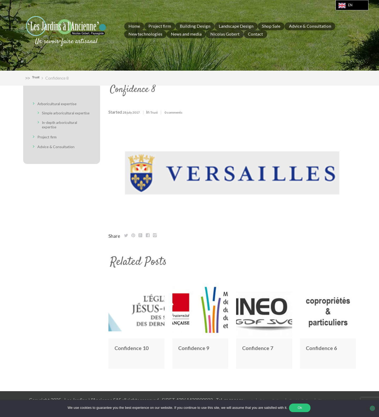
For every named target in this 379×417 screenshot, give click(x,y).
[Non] (372, 408)
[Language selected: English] (352, 5)
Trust (37, 77)
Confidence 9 (198, 347)
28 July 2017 (134, 112)
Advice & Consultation (60, 151)
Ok (300, 409)
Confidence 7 (262, 347)
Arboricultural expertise (62, 103)
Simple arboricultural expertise (62, 115)
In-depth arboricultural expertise (64, 129)
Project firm (49, 141)
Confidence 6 (326, 347)
